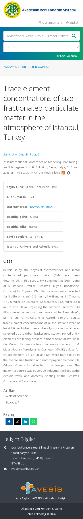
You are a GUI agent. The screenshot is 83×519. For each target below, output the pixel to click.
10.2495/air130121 (41, 207)
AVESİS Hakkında (43, 498)
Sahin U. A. (10, 154)
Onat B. (24, 154)
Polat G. (35, 154)
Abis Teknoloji (36, 514)
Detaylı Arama (66, 56)
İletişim (62, 498)
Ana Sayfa (10, 66)
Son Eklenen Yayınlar (35, 66)
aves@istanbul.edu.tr (25, 469)
